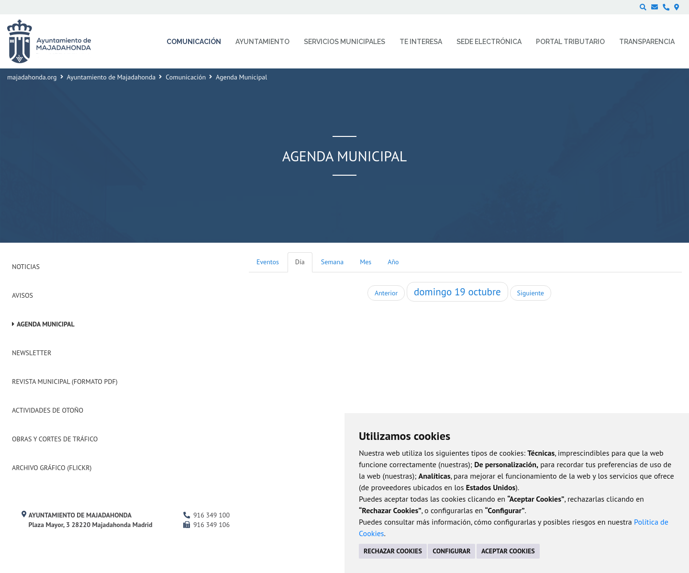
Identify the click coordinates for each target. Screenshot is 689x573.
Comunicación (186, 77)
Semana (332, 262)
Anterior (386, 293)
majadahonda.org (32, 77)
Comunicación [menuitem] (194, 41)
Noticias (26, 266)
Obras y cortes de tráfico (55, 439)
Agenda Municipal (46, 324)
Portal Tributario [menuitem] (570, 41)
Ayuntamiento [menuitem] (262, 41)
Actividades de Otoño (47, 410)
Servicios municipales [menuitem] (344, 41)
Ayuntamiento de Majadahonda (111, 77)
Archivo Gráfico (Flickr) (52, 467)
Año (393, 262)
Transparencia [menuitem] (647, 41)
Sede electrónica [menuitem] (489, 41)
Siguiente (530, 293)
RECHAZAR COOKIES (393, 551)
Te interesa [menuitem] (421, 41)
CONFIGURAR (451, 551)
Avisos (22, 295)
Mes (365, 262)
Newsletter (31, 352)
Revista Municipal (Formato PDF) (65, 381)
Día (300, 262)
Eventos (267, 262)
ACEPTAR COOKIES (508, 551)
